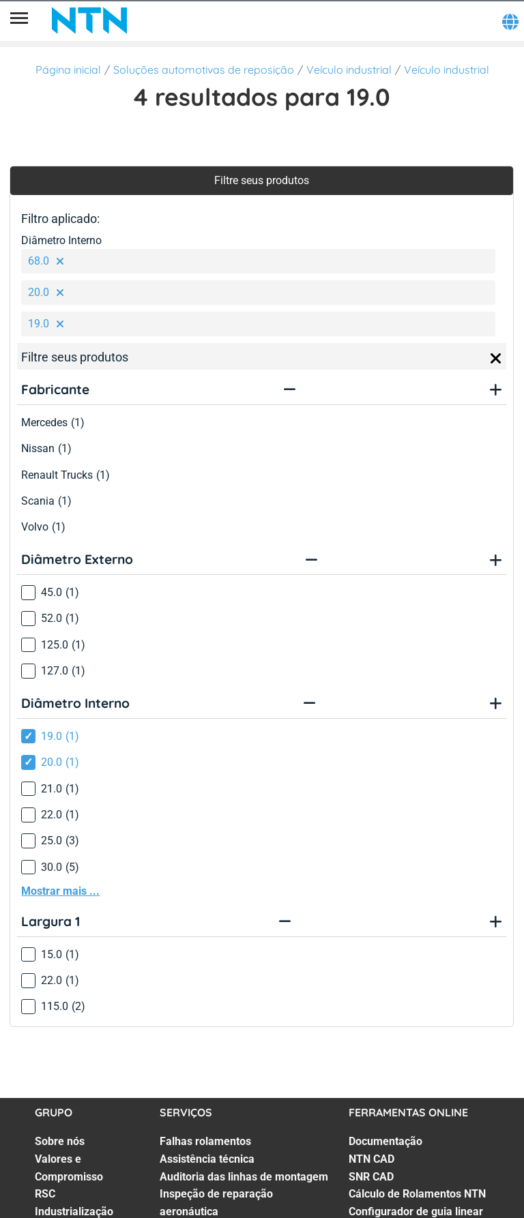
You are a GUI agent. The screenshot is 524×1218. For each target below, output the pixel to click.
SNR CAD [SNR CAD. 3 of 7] (371, 1176)
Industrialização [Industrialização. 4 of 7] (74, 1211)
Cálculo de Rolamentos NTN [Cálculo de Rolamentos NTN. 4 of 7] (417, 1193)
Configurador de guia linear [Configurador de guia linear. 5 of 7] (416, 1211)
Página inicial (68, 69)
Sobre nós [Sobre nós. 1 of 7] (60, 1141)
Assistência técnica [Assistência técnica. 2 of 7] (207, 1159)
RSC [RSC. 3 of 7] (45, 1193)
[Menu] (19, 20)
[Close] (496, 359)
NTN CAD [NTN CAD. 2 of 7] (371, 1159)
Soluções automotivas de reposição (203, 69)
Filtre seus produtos (261, 180)
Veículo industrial (349, 69)
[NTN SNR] (89, 20)
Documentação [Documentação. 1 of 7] (385, 1141)
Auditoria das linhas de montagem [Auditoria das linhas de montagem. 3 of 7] (244, 1176)
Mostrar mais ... (60, 891)
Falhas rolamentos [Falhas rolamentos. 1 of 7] (205, 1141)
